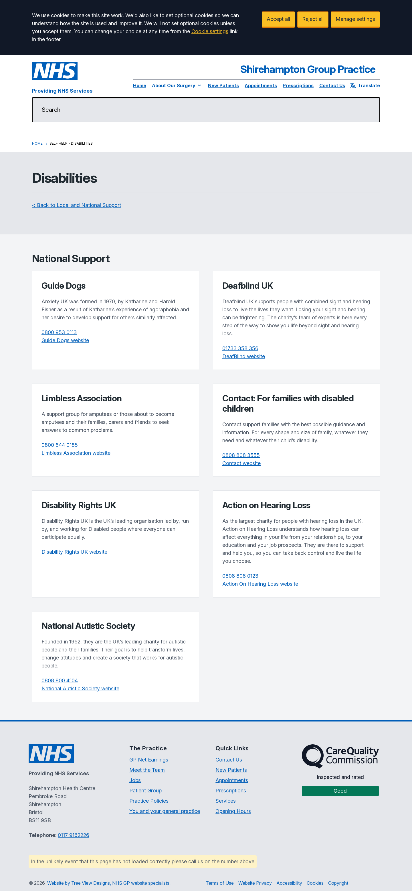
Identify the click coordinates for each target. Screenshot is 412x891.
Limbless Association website (75, 453)
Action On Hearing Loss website (260, 584)
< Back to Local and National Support (76, 205)
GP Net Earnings (148, 760)
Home (139, 85)
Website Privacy (255, 883)
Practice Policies (149, 801)
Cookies (315, 883)
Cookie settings (209, 31)
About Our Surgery (177, 85)
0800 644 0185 (59, 445)
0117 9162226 (73, 835)
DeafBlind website (243, 356)
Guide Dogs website (65, 340)
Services (225, 801)
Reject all (313, 19)
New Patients (223, 85)
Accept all (278, 19)
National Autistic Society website (80, 688)
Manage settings (355, 19)
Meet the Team (147, 770)
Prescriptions (298, 85)
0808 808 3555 (241, 455)
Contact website (241, 463)
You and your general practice (164, 811)
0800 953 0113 (59, 332)
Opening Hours (233, 811)
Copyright (338, 883)
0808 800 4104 (59, 680)
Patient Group (145, 791)
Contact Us (332, 85)
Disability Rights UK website (74, 552)
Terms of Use (220, 883)
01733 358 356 (240, 348)
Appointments (261, 85)
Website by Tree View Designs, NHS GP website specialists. (109, 883)
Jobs (135, 780)
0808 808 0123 (240, 576)
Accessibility (289, 883)
